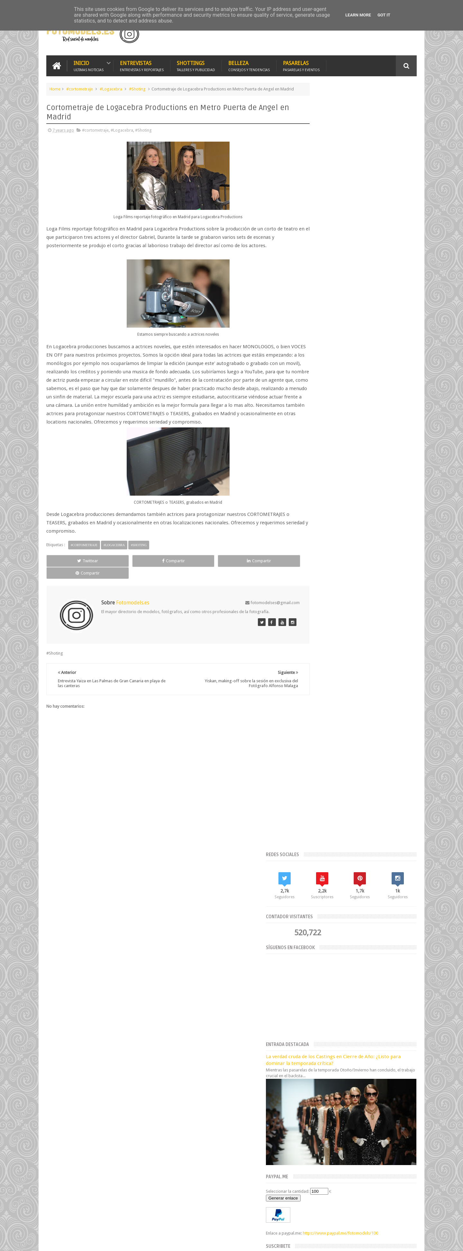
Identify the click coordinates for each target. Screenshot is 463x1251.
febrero (310, 1026)
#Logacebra (111, 88)
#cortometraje (79, 88)
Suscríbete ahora (361, 513)
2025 (309, 913)
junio (307, 1001)
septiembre (313, 977)
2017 (309, 1052)
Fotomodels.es (129, 1102)
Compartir (118, 575)
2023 (309, 921)
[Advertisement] (341, 33)
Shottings (196, 64)
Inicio (89, 64)
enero (308, 1034)
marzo (308, 1018)
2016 (309, 1061)
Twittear (69, 575)
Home (55, 88)
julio (306, 993)
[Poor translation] (23, 1152)
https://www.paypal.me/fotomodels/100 (343, 446)
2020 (309, 945)
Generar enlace (323, 406)
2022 (309, 929)
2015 (309, 1069)
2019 (309, 954)
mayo (307, 1010)
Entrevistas (142, 64)
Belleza (249, 64)
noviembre (312, 969)
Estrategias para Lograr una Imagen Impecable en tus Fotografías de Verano (241, 912)
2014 (309, 1077)
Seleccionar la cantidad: (327, 399)
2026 (309, 905)
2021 (309, 937)
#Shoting (137, 88)
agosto (309, 985)
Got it (383, 15)
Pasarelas (301, 64)
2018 (309, 1044)
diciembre (312, 961)
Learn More (358, 15)
